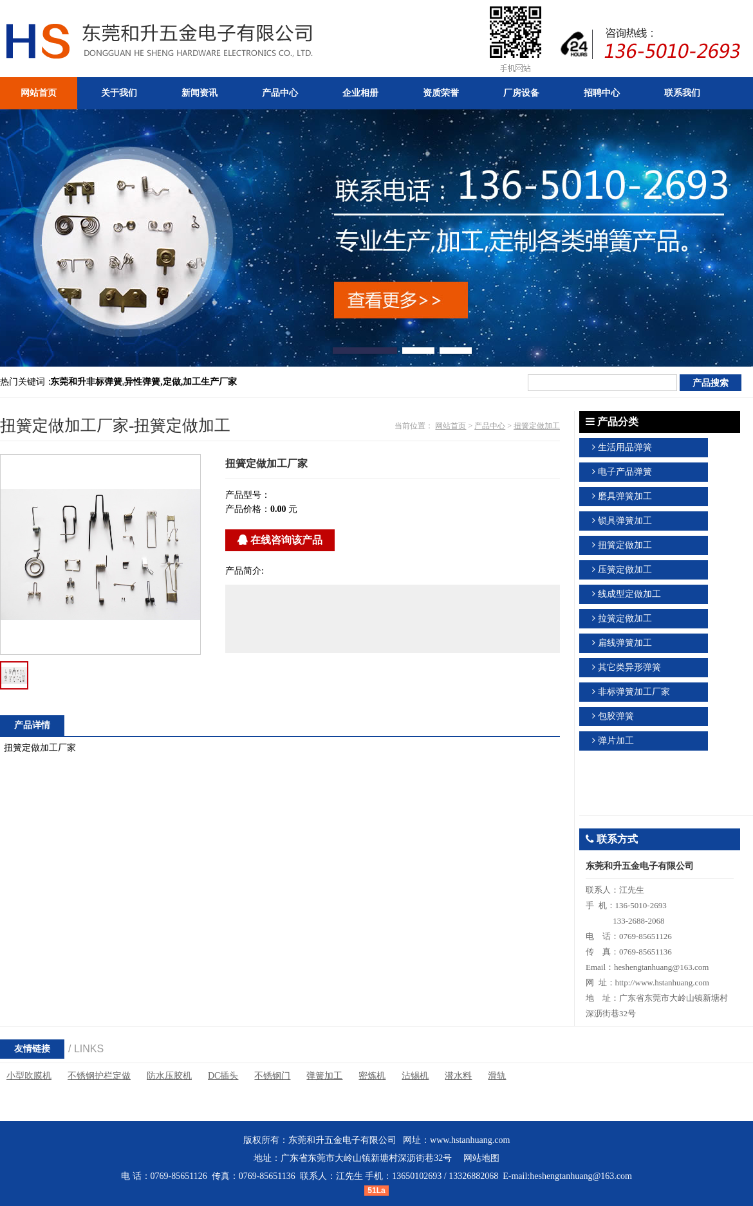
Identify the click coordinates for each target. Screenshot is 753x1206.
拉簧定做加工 (625, 618)
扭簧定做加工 (537, 425)
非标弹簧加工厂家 (634, 692)
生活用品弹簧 (625, 447)
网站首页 (450, 425)
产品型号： (247, 495)
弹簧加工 (324, 1076)
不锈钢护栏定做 (99, 1076)
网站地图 (481, 1158)
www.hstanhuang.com (470, 1140)
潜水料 (458, 1076)
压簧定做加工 (625, 569)
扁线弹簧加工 (625, 643)
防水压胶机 (169, 1076)
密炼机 (372, 1076)
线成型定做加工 (629, 594)
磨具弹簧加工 (625, 496)
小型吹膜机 (28, 1076)
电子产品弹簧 (625, 472)
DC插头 (223, 1076)
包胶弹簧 (616, 716)
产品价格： (247, 509)
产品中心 (489, 425)
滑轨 (497, 1076)
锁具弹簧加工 (625, 520)
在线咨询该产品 (279, 539)
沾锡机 (415, 1076)
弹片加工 (616, 740)
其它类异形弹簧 (629, 667)
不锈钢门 (272, 1076)
